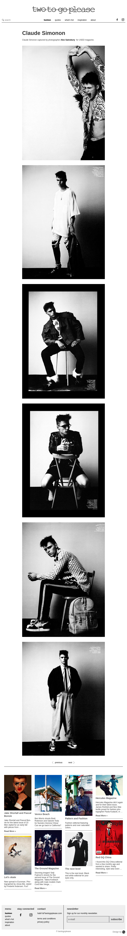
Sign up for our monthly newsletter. (82, 913)
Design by (119, 932)
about (93, 20)
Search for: (2, 20)
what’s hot (69, 20)
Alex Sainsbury (68, 40)
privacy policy (43, 922)
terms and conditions (46, 918)
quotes (58, 20)
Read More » (10, 831)
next (70, 762)
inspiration (82, 20)
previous (58, 762)
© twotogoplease (63, 931)
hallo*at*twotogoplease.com (49, 913)
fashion (47, 20)
